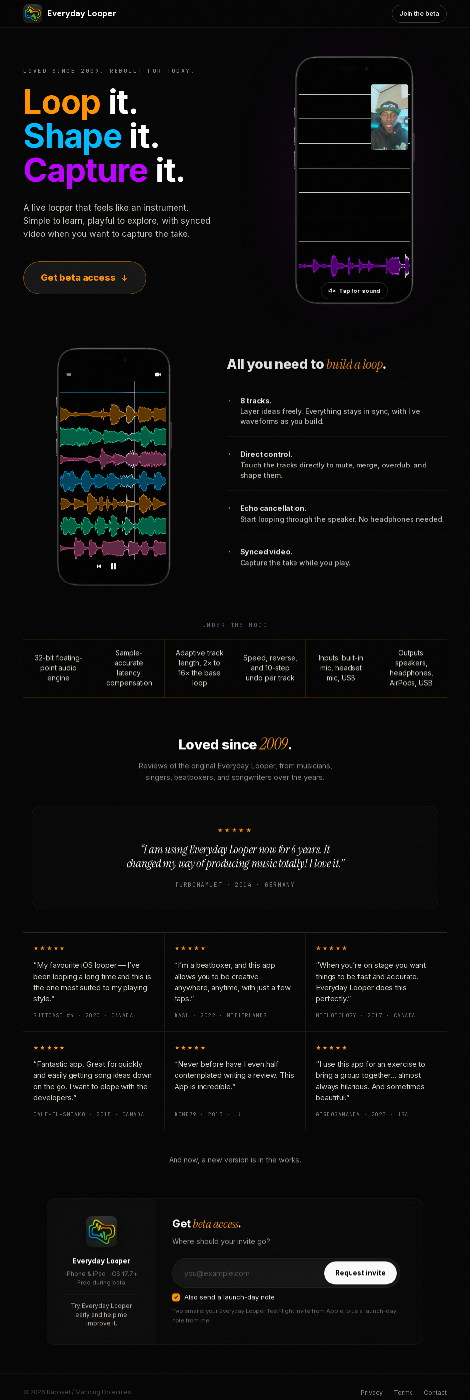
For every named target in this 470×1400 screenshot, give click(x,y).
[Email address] (248, 1284)
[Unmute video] (355, 290)
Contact (435, 1392)
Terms (403, 1392)
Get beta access (85, 277)
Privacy (372, 1392)
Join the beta (419, 13)
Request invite (360, 1284)
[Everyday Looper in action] (354, 180)
